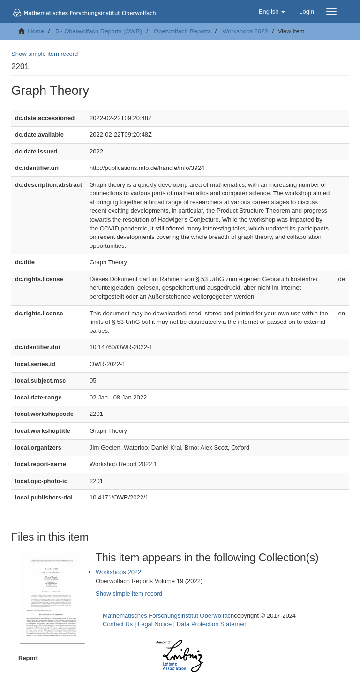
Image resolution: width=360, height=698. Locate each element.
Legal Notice (155, 624)
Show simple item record (44, 53)
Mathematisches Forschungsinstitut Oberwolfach (168, 615)
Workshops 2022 (245, 31)
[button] (272, 11)
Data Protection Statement (212, 624)
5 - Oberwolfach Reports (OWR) (98, 31)
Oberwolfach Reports (182, 31)
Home (36, 31)
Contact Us (118, 624)
